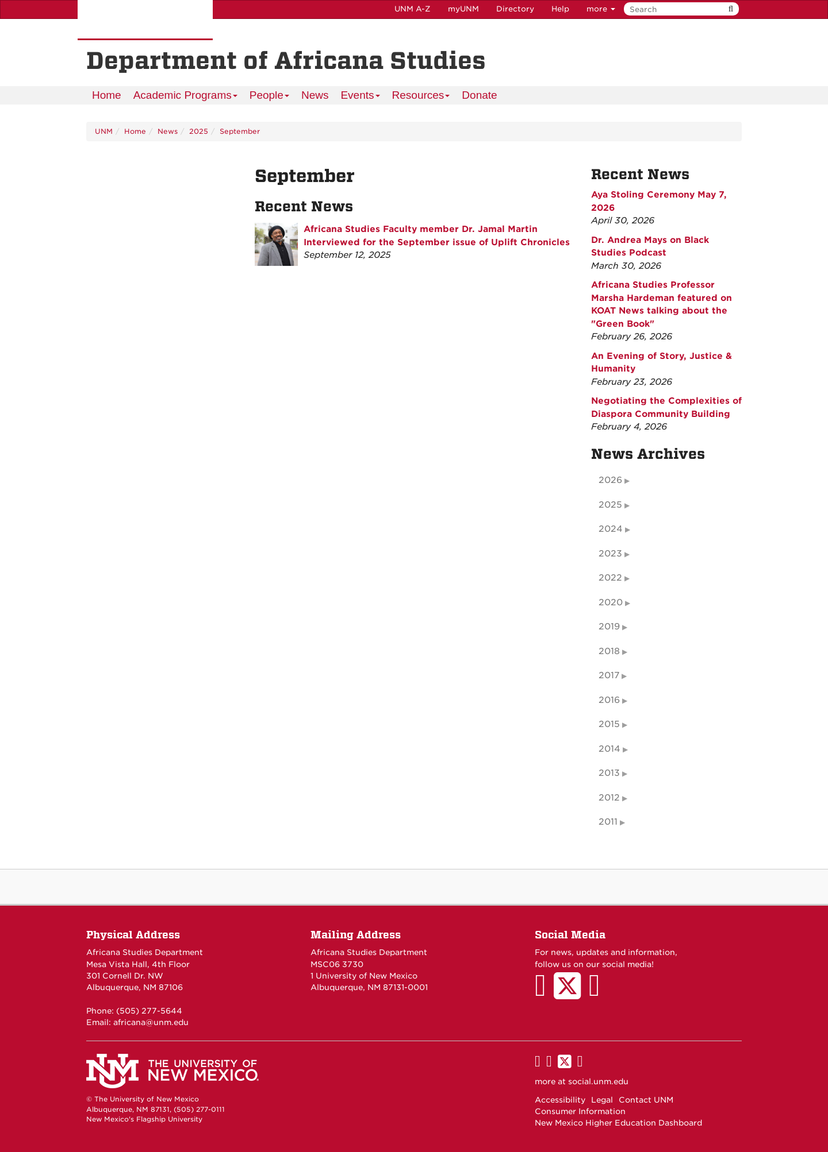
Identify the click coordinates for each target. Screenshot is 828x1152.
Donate (479, 95)
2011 (608, 822)
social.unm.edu (598, 1081)
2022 (610, 578)
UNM (104, 131)
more (600, 9)
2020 (611, 602)
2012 (609, 798)
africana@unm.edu (151, 1022)
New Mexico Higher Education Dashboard (618, 1122)
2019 (609, 626)
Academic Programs (185, 97)
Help (560, 9)
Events (360, 97)
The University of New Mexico (145, 20)
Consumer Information (580, 1111)
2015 (609, 724)
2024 (611, 529)
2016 (609, 700)
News (315, 95)
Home (106, 95)
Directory (515, 9)
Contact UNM (646, 1099)
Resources (421, 97)
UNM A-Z (412, 9)
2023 (610, 553)
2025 (198, 131)
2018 (609, 651)
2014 (609, 749)
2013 (609, 773)
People (270, 97)
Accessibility (560, 1099)
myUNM (463, 9)
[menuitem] (106, 95)
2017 (609, 675)
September (240, 131)
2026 (610, 480)
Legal (602, 1099)
